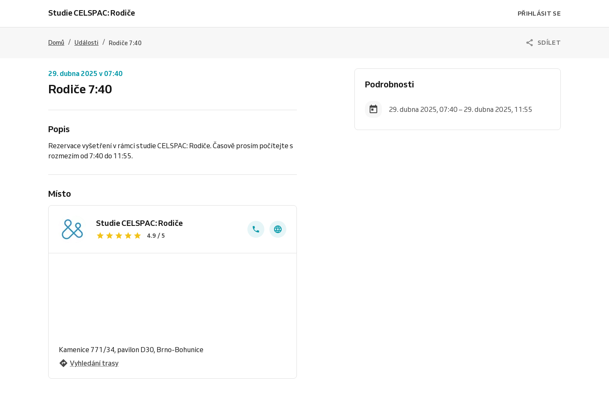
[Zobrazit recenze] (166, 235)
